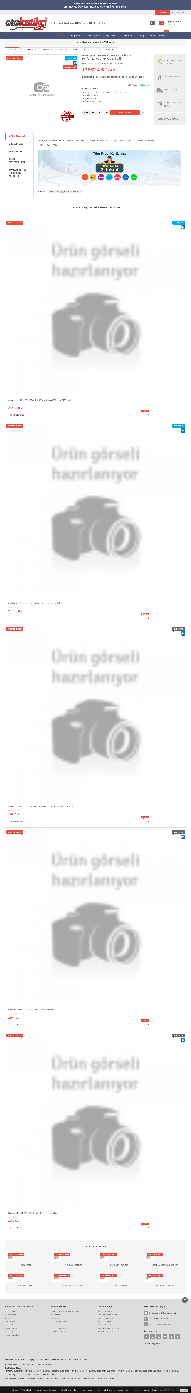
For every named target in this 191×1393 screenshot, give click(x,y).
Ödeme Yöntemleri (106, 1318)
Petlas (100, 1378)
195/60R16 (65, 1371)
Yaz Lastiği (30, 1364)
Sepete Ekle (125, 112)
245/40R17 (139, 1371)
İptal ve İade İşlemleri (107, 1325)
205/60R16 (74, 1371)
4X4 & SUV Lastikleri (42, 1360)
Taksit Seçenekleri (17, 160)
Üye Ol (55, 1318)
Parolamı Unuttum (60, 1322)
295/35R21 (37, 1375)
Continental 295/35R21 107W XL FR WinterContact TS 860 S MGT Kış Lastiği (42, 400)
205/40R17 (102, 1371)
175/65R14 (10, 1371)
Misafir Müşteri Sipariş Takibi (110, 1328)
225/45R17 (120, 1371)
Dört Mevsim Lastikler (43, 1364)
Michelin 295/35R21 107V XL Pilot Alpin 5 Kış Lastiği (31, 1010)
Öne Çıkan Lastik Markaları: (15, 1378)
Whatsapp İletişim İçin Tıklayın (160, 1324)
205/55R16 (47, 1371)
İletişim (55, 1325)
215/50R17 (83, 1371)
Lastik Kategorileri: (12, 1360)
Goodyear (88, 49)
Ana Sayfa (58, 36)
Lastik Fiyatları (92, 36)
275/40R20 (28, 1375)
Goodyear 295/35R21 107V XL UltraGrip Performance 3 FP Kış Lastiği (108, 57)
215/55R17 (93, 1371)
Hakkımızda (127, 36)
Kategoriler (74, 36)
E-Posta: (162, 1313)
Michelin (93, 1378)
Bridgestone (31, 1378)
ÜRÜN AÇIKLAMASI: (90, 88)
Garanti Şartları (105, 1322)
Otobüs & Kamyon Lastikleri (78, 1360)
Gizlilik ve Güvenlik (106, 1332)
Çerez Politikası (59, 1332)
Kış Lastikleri (47, 49)
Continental (40, 1378)
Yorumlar (15, 151)
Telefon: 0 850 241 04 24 (158, 1319)
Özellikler (16, 144)
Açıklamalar (17, 136)
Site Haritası (11, 1322)
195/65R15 (37, 1371)
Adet (86, 112)
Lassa (79, 1378)
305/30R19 (19, 1375)
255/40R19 (10, 1375)
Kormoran (65, 1378)
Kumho (73, 1378)
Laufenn (86, 1378)
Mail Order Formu (59, 1328)
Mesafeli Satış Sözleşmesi (109, 1315)
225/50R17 (129, 1371)
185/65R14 (19, 1371)
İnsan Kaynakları (13, 1335)
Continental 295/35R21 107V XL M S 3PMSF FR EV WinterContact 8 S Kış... (41, 806)
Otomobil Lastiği (27, 1360)
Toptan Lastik (12, 1328)
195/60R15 (28, 1371)
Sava (111, 1378)
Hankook (58, 1378)
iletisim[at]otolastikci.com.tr (166, 1313)
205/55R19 (175, 1371)
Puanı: (84, 64)
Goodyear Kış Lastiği (107, 49)
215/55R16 (56, 1371)
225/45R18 (157, 1371)
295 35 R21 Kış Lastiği (68, 49)
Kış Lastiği (111, 36)
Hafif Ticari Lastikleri (58, 1360)
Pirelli (105, 1378)
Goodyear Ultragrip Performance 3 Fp (64, 191)
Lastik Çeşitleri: (11, 1364)
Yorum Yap (119, 64)
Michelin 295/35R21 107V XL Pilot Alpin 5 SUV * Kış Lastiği (34, 603)
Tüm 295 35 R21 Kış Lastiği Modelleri (17, 173)
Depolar (10, 1332)
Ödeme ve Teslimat (106, 1311)
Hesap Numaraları (14, 1325)
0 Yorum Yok (107, 64)
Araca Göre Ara (159, 34)
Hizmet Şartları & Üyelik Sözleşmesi (66, 1311)
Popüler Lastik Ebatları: (14, 1368)
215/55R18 (166, 1371)
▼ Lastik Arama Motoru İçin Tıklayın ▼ (95, 42)
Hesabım (56, 1315)
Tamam (184, 1390)
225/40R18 (148, 1371)
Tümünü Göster (16, 1254)
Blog (141, 36)
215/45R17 (111, 1371)
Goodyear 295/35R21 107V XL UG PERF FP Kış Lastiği (32, 1213)
